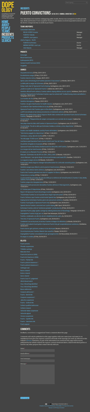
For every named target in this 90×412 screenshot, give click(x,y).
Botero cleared (25, 273)
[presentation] (27, 391)
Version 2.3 (51, 407)
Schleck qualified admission (29, 305)
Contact (62, 407)
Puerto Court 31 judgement (29, 278)
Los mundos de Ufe (26, 98)
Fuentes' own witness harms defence (32, 170)
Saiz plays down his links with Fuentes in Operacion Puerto (39, 123)
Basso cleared (25, 270)
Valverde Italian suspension (29, 311)
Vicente (30, 32)
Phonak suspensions (27, 246)
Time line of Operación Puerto (29, 219)
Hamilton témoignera (27, 101)
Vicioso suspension (26, 316)
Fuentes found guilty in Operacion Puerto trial (34, 203)
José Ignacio (30, 37)
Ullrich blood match (26, 281)
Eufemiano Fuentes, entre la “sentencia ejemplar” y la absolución (40, 208)
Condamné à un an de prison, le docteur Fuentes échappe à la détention (43, 221)
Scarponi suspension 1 (27, 297)
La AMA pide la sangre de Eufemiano (32, 83)
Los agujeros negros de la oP (29, 160)
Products (8, 37)
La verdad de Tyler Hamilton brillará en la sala (34, 106)
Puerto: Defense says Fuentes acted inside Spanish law (38, 197)
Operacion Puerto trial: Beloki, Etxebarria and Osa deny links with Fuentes (43, 146)
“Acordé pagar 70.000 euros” (29, 138)
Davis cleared (24, 276)
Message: (23, 363)
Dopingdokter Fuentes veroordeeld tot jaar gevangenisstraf (39, 234)
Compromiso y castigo (27, 175)
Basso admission (26, 289)
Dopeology (55, 404)
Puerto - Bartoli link (26, 295)
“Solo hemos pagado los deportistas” (32, 133)
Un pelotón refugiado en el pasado (31, 144)
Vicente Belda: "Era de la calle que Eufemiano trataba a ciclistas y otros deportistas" (47, 126)
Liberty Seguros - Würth (28, 40)
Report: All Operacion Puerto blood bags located (35, 192)
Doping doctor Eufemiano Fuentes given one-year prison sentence (41, 200)
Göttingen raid (24, 268)
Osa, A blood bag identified (28, 286)
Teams (6, 31)
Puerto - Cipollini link (26, 319)
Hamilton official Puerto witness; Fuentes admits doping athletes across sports (45, 91)
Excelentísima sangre (27, 75)
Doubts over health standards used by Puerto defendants (38, 130)
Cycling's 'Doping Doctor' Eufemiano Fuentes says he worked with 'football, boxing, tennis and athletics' (53, 94)
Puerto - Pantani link (26, 260)
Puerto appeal (24, 324)
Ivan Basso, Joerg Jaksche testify (31, 136)
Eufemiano (29, 43)
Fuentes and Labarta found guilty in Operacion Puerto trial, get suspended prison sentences (49, 224)
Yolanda (28, 35)
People (6, 28)
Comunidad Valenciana (27, 29)
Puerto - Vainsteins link (27, 321)
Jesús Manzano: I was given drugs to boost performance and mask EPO (43, 157)
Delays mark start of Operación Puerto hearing (35, 86)
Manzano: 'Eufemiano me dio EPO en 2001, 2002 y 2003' (38, 154)
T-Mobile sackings (26, 249)
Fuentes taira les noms (27, 78)
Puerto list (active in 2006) (28, 254)
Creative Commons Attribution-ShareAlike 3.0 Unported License (56, 406)
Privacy (29, 340)
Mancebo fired (25, 252)
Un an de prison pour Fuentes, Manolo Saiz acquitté (36, 231)
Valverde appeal (25, 313)
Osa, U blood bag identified (28, 284)
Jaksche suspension (27, 300)
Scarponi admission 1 (27, 292)
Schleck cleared (25, 308)
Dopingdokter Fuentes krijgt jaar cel (31, 213)
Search (6, 40)
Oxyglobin (23, 65)
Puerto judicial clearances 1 (29, 262)
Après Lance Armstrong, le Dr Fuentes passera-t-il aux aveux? (40, 81)
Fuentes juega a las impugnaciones (31, 182)
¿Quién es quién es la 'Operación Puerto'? (33, 89)
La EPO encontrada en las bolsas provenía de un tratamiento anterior (42, 112)
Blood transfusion (26, 57)
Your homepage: (25, 358)
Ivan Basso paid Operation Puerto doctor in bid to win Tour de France (42, 141)
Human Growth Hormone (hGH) (30, 63)
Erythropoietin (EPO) (26, 60)
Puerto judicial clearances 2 (29, 265)
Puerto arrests (25, 244)
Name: (22, 348)
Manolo (27, 48)
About (5, 25)
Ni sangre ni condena (27, 236)
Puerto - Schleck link (27, 303)
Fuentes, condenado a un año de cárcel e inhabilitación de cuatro (40, 216)
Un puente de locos (26, 73)
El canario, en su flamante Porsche (31, 152)
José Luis (31, 45)
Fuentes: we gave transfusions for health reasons (36, 104)
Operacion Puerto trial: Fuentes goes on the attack (36, 109)
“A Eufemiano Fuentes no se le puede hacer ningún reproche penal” (41, 194)
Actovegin (23, 55)
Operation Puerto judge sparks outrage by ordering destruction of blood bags (45, 211)
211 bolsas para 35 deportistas (30, 189)
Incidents (8, 34)
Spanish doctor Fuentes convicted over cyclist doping (37, 205)
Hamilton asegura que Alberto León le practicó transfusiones (39, 167)
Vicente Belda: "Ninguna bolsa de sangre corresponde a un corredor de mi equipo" (46, 119)
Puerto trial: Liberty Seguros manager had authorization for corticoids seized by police (47, 162)
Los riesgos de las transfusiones (31, 149)
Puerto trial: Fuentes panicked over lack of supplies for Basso (40, 172)
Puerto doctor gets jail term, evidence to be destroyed (37, 228)
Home (5, 22)
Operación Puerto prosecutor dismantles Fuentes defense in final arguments (45, 185)
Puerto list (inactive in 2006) (29, 257)
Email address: (25, 353)
